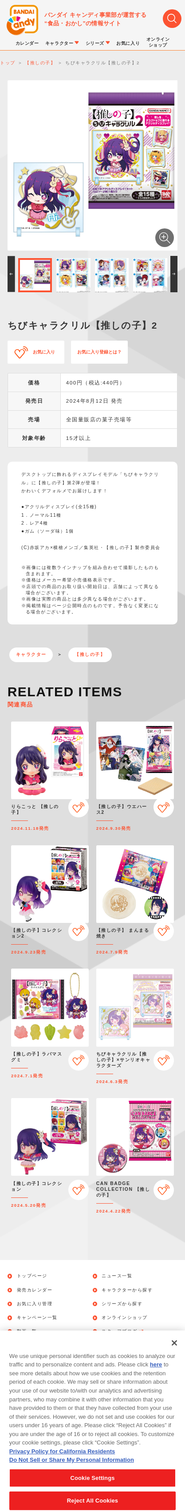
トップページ (32, 1276)
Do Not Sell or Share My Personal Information (71, 1469)
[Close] (174, 1352)
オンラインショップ (125, 1317)
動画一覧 (27, 1331)
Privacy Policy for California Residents (62, 1460)
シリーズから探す (122, 1304)
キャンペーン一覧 (37, 1317)
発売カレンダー (35, 1290)
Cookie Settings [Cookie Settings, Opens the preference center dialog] (92, 1487)
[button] (11, 274)
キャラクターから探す (127, 1290)
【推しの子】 (90, 654)
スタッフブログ (123, 1331)
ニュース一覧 (117, 1276)
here (156, 1374)
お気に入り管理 (35, 1304)
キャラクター (31, 654)
